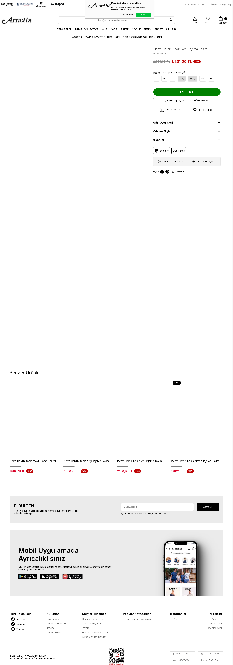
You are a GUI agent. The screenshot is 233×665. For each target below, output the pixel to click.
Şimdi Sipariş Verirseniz (187, 100)
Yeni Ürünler (215, 608)
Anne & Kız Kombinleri (139, 604)
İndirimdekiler (215, 613)
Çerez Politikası (55, 617)
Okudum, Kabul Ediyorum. (143, 499)
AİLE (104, 29)
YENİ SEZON (64, 29)
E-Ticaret (107, 661)
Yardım (205, 4)
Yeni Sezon (180, 604)
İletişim (214, 4)
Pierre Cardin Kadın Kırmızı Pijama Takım (195, 461)
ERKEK (125, 29)
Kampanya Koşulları (93, 604)
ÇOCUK (136, 29)
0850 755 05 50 (191, 4)
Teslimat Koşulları (91, 608)
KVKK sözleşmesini (134, 499)
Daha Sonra (127, 15)
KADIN (114, 29)
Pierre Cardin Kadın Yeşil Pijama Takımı (86, 461)
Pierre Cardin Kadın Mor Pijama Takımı (139, 461)
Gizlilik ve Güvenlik (56, 608)
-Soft (100, 661)
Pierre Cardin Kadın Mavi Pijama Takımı (33, 461)
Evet (143, 15)
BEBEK (147, 29)
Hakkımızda (53, 604)
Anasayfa (217, 604)
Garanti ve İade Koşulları (95, 617)
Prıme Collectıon (87, 29)
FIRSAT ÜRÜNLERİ (165, 29)
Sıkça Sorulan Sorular (94, 622)
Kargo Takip (226, 4)
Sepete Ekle (186, 91)
